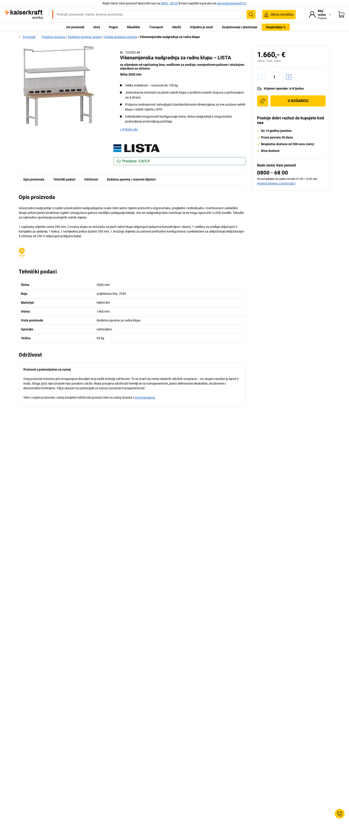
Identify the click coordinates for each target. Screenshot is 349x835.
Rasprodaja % (275, 27)
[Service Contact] (340, 814)
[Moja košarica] (341, 14)
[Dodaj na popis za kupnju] (262, 100)
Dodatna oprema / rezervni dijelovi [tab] (131, 179)
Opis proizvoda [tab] (33, 179)
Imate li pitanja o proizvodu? (276, 183)
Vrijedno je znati (201, 27)
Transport (156, 27)
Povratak (27, 37)
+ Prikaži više (129, 129)
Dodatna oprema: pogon (84, 37)
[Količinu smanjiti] (260, 77)
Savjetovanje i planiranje (239, 27)
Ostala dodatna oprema (120, 37)
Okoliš (176, 27)
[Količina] (274, 77)
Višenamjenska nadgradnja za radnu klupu (170, 37)
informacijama (145, 397)
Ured (96, 27)
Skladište (133, 27)
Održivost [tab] (91, 179)
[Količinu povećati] (289, 77)
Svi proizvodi (75, 27)
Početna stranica (53, 37)
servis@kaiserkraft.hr (231, 3)
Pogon (113, 27)
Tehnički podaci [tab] (64, 179)
